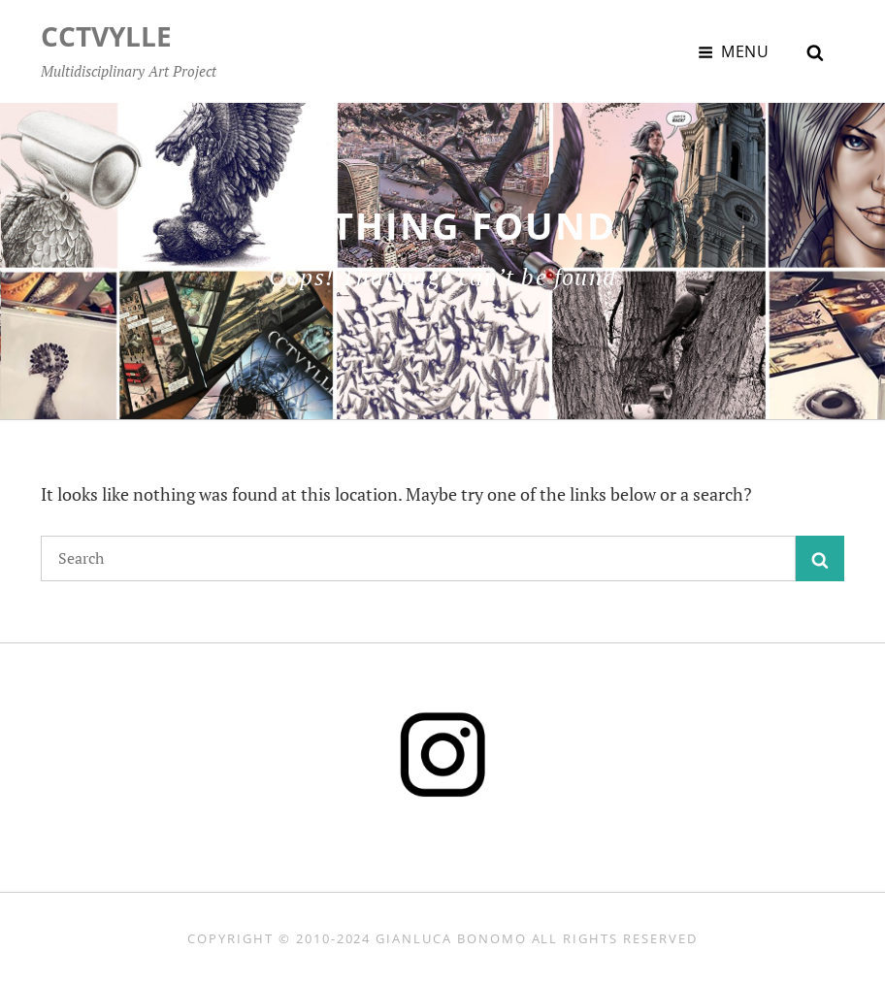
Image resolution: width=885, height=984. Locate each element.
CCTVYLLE (106, 35)
